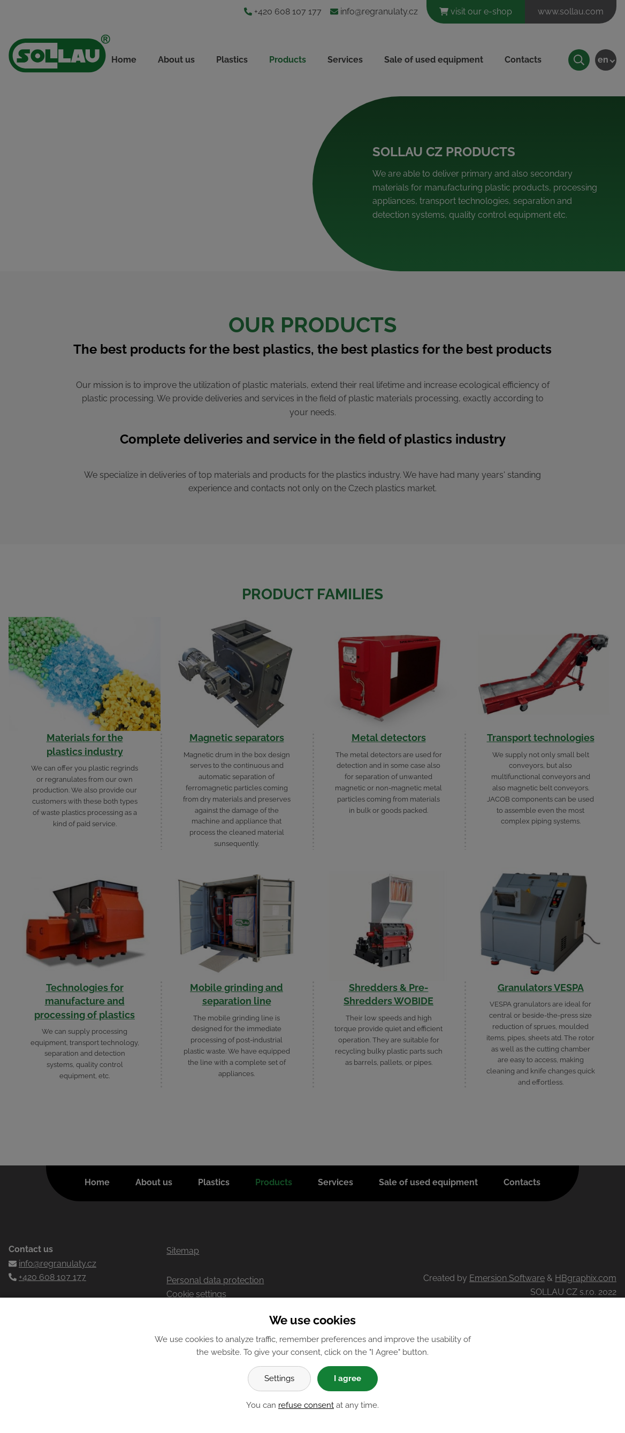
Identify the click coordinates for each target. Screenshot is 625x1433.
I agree (347, 1378)
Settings (279, 1378)
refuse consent (306, 1405)
